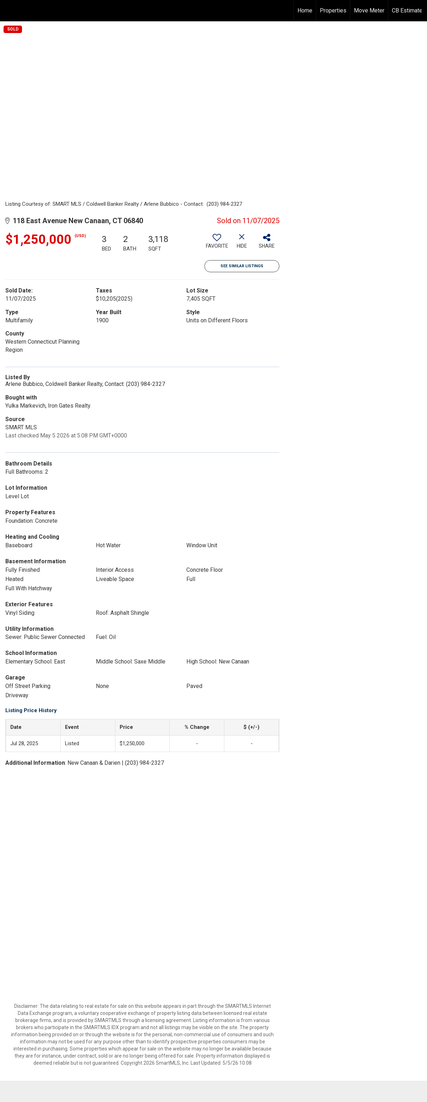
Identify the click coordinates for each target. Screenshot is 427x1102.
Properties (333, 10)
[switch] (216, 243)
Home (304, 10)
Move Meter (369, 10)
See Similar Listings (241, 266)
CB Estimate (407, 10)
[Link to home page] (9, 9)
